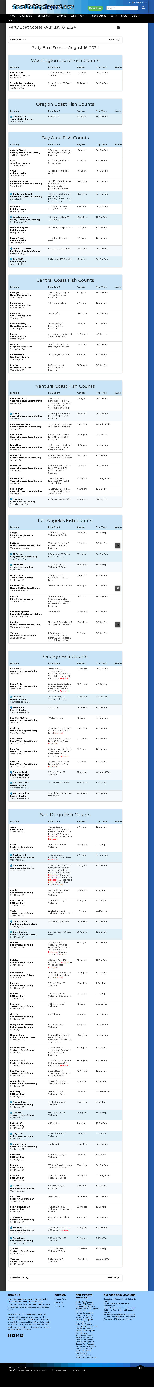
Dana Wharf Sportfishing (24, 671)
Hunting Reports (83, 1322)
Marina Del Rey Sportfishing (25, 545)
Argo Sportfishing (20, 163)
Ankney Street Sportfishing (25, 152)
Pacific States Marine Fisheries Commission (116, 1304)
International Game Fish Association (119, 1308)
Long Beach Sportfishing (23, 556)
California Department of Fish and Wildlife (119, 1311)
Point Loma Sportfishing (23, 924)
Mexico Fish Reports (84, 1328)
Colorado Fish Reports (85, 1306)
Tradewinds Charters (21, 119)
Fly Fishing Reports (84, 1317)
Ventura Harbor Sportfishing (25, 426)
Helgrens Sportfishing (22, 975)
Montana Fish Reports (85, 1330)
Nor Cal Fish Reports (84, 1339)
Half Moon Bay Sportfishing (25, 251)
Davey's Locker (18, 699)
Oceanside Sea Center (22, 857)
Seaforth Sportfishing (22, 847)
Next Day (114, 39)
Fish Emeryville (18, 173)
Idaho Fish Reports (84, 1324)
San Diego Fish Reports (86, 1346)
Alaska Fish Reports (84, 1302)
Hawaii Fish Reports (84, 1320)
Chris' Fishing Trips (20, 315)
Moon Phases (81, 1333)
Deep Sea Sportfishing (22, 85)
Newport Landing (19, 775)
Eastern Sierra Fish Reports (87, 1308)
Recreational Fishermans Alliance (118, 1319)
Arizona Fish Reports (85, 1304)
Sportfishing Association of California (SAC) (120, 1300)
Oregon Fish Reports (85, 1344)
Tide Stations (81, 1353)
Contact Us (59, 1306)
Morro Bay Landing (20, 295)
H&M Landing (17, 829)
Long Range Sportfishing (86, 1326)
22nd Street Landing (21, 535)
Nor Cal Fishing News (85, 1342)
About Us (58, 1303)
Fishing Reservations (84, 1313)
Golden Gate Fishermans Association (120, 1317)
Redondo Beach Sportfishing (26, 614)
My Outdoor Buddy (84, 1335)
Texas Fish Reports (83, 1350)
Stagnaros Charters (21, 346)
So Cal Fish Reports (84, 1348)
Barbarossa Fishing (20, 305)
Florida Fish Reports (84, 1315)
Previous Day (18, 39)
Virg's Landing (18, 336)
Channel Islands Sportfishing (26, 401)
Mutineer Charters (20, 75)
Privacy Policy (60, 1299)
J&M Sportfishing (19, 357)
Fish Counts (81, 1311)
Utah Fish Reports (83, 1355)
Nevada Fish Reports (84, 1337)
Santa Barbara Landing (22, 501)
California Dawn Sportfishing (26, 183)
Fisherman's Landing (21, 892)
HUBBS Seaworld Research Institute (119, 1314)
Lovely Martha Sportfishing (25, 219)
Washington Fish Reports (86, 1357)
